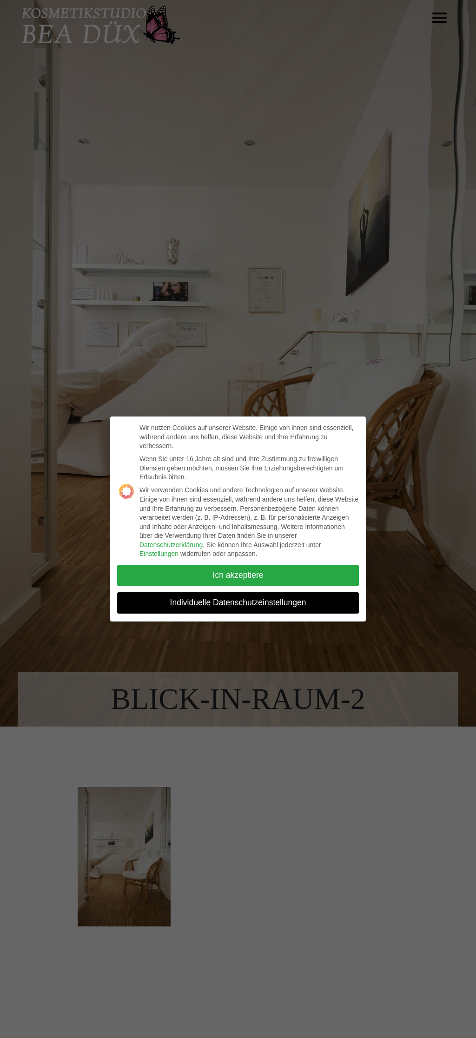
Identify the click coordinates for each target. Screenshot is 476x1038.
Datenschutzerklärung (171, 545)
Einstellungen (158, 553)
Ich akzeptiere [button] (238, 575)
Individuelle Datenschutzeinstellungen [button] (238, 602)
